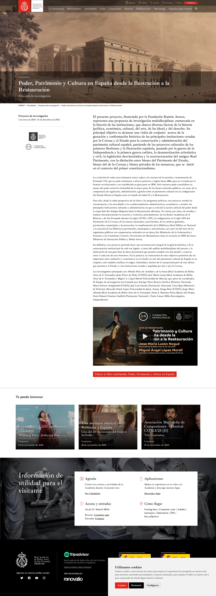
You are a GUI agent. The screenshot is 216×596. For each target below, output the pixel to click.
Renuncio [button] (136, 585)
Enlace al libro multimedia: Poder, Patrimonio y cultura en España (135, 374)
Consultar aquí (101, 514)
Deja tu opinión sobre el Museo (77, 567)
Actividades (31, 105)
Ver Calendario (92, 493)
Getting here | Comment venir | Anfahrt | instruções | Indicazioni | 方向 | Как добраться (165, 513)
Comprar (99, 518)
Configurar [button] (153, 585)
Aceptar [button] (121, 585)
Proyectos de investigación (48, 105)
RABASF (21, 105)
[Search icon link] (196, 8)
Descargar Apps (152, 493)
